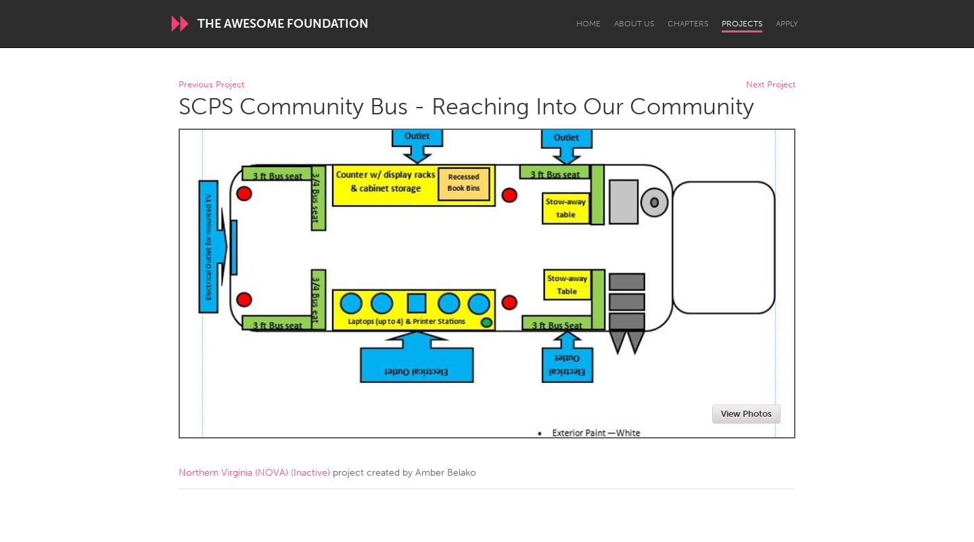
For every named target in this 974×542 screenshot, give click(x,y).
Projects (742, 23)
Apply (787, 23)
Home (588, 23)
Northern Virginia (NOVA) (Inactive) (254, 472)
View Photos (746, 414)
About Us (634, 23)
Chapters (688, 23)
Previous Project (211, 85)
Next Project (770, 85)
